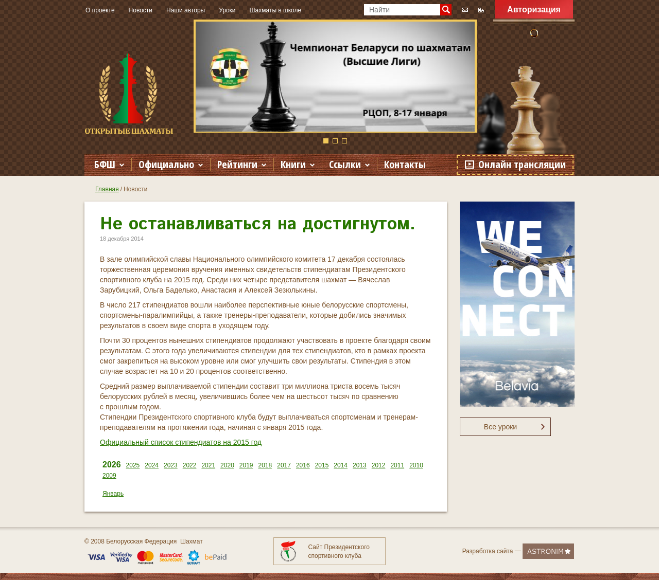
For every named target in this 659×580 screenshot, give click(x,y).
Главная (107, 189)
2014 (341, 465)
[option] (335, 76)
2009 (109, 475)
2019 (246, 465)
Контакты (405, 164)
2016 (303, 465)
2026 (111, 464)
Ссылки (345, 164)
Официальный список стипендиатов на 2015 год (181, 442)
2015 (322, 465)
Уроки (227, 10)
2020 (227, 465)
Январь (113, 493)
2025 (133, 465)
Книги (293, 164)
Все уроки (500, 427)
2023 (171, 465)
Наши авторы (185, 10)
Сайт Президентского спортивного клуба (339, 551)
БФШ (104, 164)
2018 (265, 465)
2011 (397, 465)
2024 (152, 465)
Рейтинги (237, 164)
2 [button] (335, 140)
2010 (416, 465)
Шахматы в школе (276, 10)
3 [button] (344, 140)
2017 (284, 465)
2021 (208, 465)
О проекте (100, 10)
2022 (190, 465)
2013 (360, 465)
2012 (379, 465)
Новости (140, 10)
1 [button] (325, 140)
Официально (166, 164)
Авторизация (534, 9)
